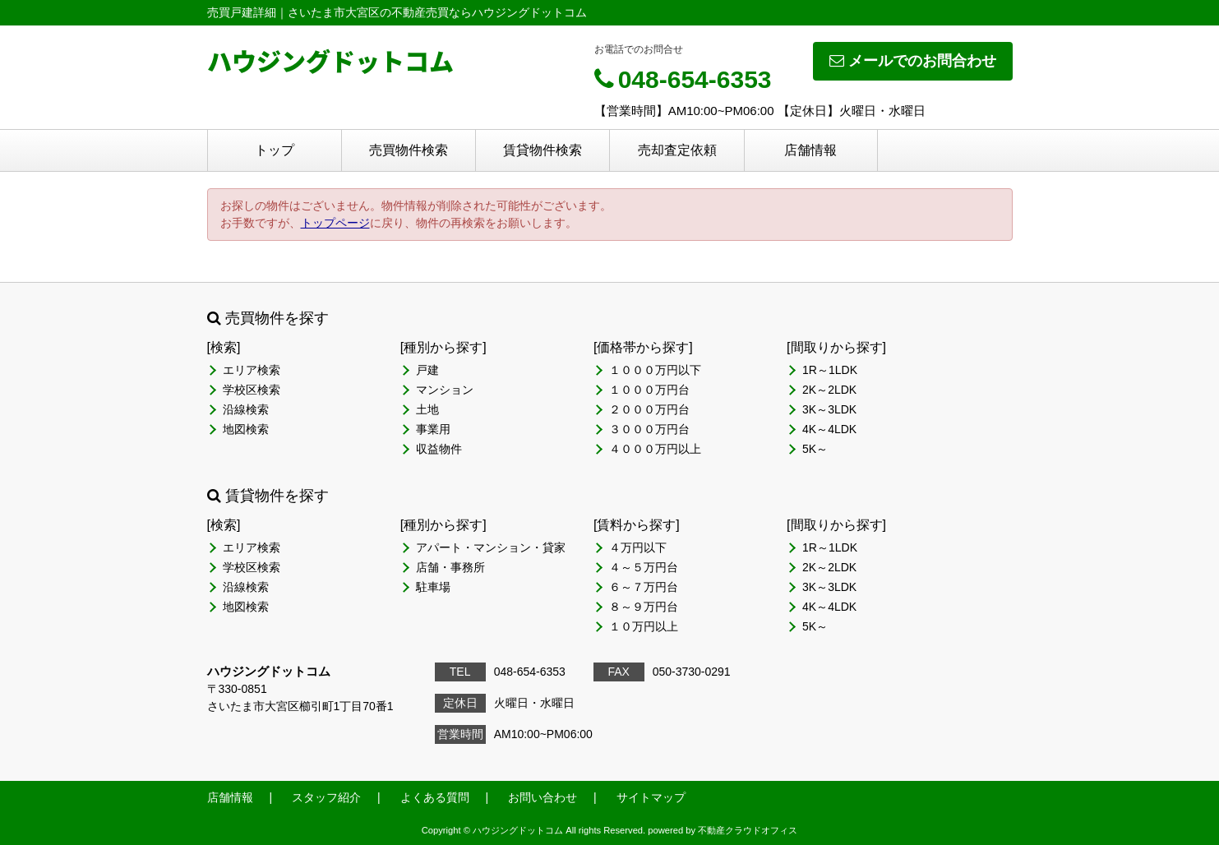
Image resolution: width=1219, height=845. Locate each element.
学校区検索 (251, 389)
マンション (444, 389)
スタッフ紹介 (326, 797)
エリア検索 (251, 369)
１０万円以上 (643, 626)
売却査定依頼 (677, 150)
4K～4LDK (829, 429)
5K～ (815, 448)
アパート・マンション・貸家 (491, 547)
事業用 (433, 429)
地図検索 (246, 429)
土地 (427, 409)
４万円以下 (638, 547)
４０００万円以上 (655, 448)
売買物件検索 (408, 150)
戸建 (427, 369)
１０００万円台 (649, 389)
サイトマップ (651, 797)
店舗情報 (810, 150)
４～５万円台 (643, 567)
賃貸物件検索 (542, 150)
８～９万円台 (643, 606)
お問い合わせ (542, 797)
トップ (274, 150)
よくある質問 (434, 797)
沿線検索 (246, 409)
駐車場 (433, 586)
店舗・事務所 (450, 567)
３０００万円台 (649, 429)
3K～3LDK (829, 409)
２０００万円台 (649, 409)
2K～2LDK (829, 389)
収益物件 (439, 448)
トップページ (335, 222)
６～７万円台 (643, 586)
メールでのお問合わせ (912, 61)
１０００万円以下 (655, 369)
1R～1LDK (829, 369)
